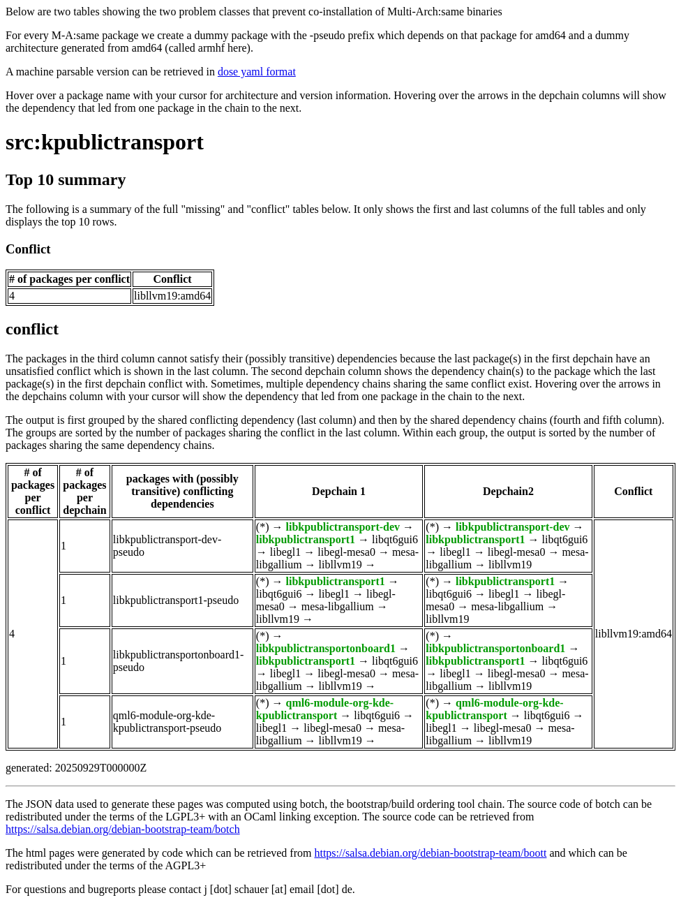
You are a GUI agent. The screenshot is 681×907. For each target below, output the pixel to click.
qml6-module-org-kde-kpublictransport (325, 709)
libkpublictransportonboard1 (326, 648)
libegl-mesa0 (346, 552)
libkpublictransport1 (305, 539)
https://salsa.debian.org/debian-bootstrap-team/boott (430, 853)
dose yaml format (257, 72)
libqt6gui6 (395, 539)
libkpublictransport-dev (342, 527)
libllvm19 (340, 564)
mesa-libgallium (337, 606)
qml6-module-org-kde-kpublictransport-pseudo (167, 721)
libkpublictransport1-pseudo (176, 600)
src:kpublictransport (105, 141)
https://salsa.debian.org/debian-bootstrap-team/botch (123, 829)
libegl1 (285, 552)
